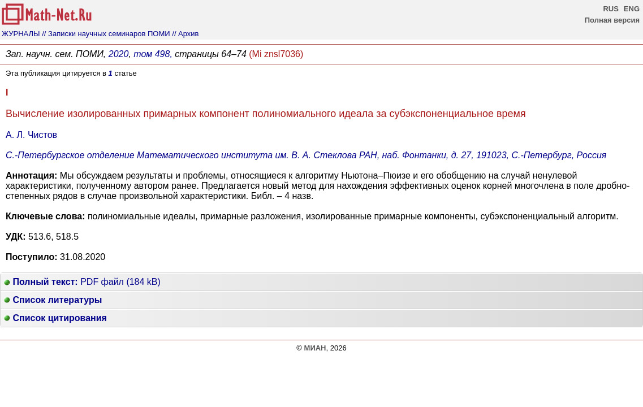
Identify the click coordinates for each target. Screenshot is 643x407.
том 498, (152, 54)
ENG (632, 9)
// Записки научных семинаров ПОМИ (106, 33)
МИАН (315, 348)
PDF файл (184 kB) (82, 282)
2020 (119, 54)
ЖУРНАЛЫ (21, 33)
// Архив (185, 33)
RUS (610, 9)
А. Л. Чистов (31, 135)
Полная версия (612, 20)
